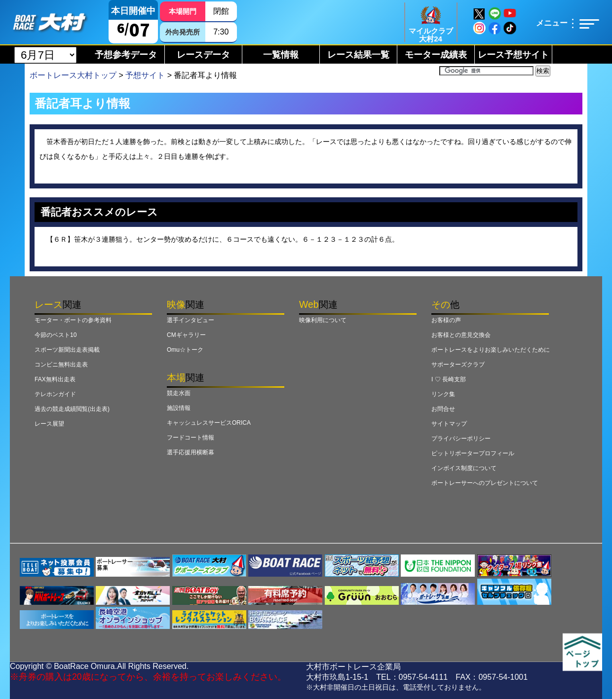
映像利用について (322, 320)
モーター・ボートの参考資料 (73, 320)
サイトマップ (449, 423)
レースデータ (203, 55)
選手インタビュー (190, 320)
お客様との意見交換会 (461, 334)
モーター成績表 (436, 55)
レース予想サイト (513, 55)
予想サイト (145, 75)
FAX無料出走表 (55, 379)
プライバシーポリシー (461, 438)
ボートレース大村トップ (73, 75)
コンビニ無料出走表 (61, 364)
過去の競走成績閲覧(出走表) (72, 408)
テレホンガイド (55, 394)
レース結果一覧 (358, 55)
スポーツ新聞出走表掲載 (67, 349)
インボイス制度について (464, 468)
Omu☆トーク (185, 349)
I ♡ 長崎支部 (448, 379)
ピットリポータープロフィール (472, 453)
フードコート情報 (190, 437)
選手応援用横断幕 (190, 452)
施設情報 (179, 408)
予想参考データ (126, 55)
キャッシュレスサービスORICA (209, 422)
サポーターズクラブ (458, 364)
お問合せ (443, 408)
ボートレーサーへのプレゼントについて (484, 482)
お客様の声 (446, 320)
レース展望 (49, 423)
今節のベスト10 (55, 334)
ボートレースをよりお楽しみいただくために (490, 349)
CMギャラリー (186, 334)
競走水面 (179, 393)
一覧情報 (281, 55)
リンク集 (443, 394)
